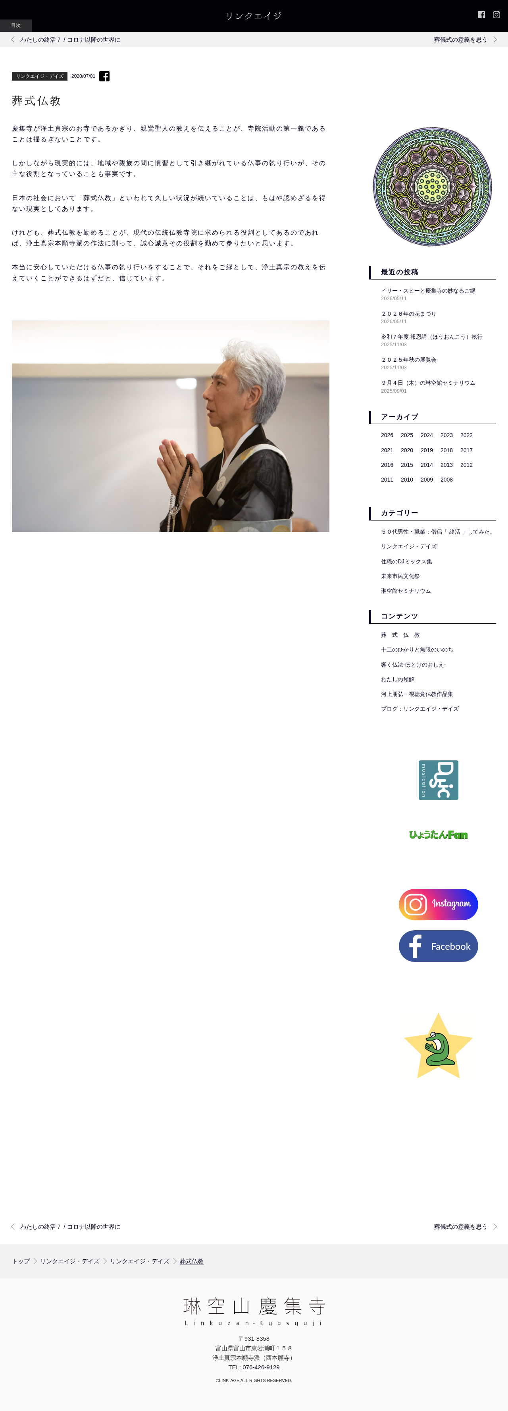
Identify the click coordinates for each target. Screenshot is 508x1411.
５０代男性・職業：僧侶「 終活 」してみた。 (438, 531)
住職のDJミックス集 (406, 561)
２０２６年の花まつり (409, 313)
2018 (447, 450)
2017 (466, 450)
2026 (387, 435)
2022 (466, 435)
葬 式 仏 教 (400, 635)
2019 (427, 450)
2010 (407, 479)
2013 (447, 465)
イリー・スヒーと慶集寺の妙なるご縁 (428, 290)
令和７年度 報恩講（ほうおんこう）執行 (432, 336)
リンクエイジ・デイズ (40, 76)
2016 (387, 465)
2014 (427, 465)
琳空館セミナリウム (406, 591)
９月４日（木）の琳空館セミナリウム (428, 383)
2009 (427, 479)
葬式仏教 (192, 1261)
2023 (447, 435)
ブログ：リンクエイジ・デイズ (420, 709)
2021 (387, 450)
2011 (387, 479)
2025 (407, 435)
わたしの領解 (397, 679)
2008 (447, 479)
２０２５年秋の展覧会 (409, 360)
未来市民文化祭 (400, 576)
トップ (21, 1261)
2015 (407, 465)
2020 (407, 450)
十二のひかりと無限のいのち (417, 649)
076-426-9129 (260, 1367)
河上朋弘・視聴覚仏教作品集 (417, 694)
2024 (427, 435)
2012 (466, 465)
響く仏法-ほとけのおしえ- (413, 664)
